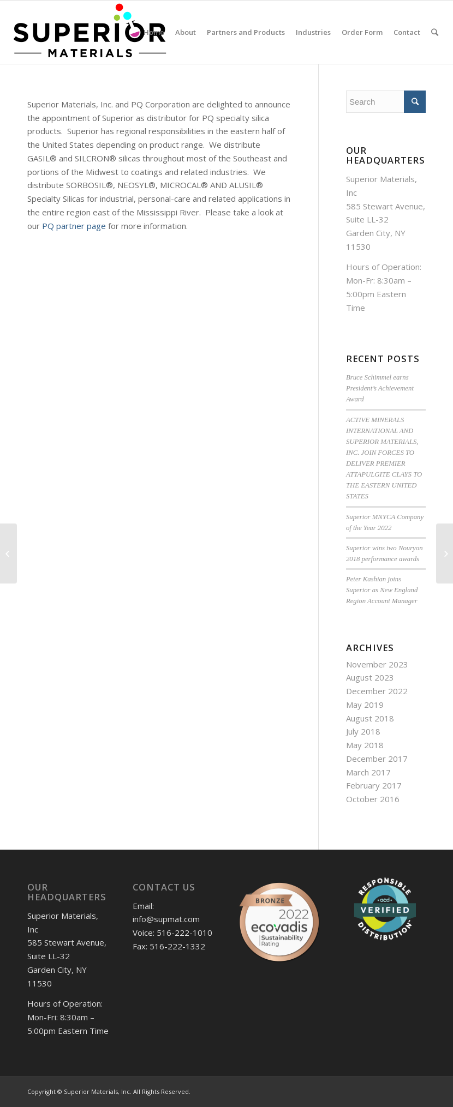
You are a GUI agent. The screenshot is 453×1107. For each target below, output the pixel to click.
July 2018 (363, 731)
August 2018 (370, 718)
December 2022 (377, 690)
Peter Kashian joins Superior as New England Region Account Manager (382, 590)
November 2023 (377, 664)
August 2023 (370, 677)
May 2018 (365, 744)
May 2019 (365, 704)
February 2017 (374, 785)
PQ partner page (74, 225)
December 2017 (377, 758)
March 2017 (368, 772)
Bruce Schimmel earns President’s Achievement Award (380, 388)
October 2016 (373, 798)
